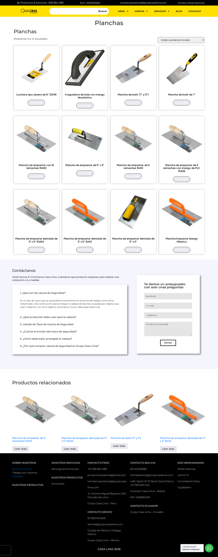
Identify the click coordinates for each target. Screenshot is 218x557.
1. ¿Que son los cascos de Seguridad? (43, 292)
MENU (123, 11)
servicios (162, 11)
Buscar (102, 11)
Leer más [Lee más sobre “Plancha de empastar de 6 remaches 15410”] (133, 176)
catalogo (194, 11)
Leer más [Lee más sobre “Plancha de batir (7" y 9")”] (133, 102)
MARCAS (141, 11)
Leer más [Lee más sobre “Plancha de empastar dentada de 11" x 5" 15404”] (36, 249)
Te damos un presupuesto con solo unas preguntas (164, 286)
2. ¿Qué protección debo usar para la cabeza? (48, 317)
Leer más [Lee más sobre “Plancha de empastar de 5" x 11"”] (85, 173)
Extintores (58, 483)
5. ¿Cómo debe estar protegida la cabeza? (46, 338)
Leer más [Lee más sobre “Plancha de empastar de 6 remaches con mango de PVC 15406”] (182, 179)
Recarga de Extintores (65, 469)
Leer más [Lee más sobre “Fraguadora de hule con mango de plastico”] (85, 105)
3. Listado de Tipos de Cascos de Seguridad (46, 324)
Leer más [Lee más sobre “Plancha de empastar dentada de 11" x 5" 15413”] (85, 249)
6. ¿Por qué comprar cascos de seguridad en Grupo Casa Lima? (59, 346)
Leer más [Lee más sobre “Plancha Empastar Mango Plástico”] (182, 249)
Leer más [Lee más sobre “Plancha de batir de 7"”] (182, 102)
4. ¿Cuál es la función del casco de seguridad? (48, 331)
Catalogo (17, 476)
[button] (69, 293)
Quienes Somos (22, 469)
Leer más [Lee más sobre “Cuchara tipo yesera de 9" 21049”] (36, 102)
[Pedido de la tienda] (181, 40)
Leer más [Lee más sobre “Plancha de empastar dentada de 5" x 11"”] (133, 249)
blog (179, 11)
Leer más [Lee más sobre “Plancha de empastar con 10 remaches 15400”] (36, 176)
